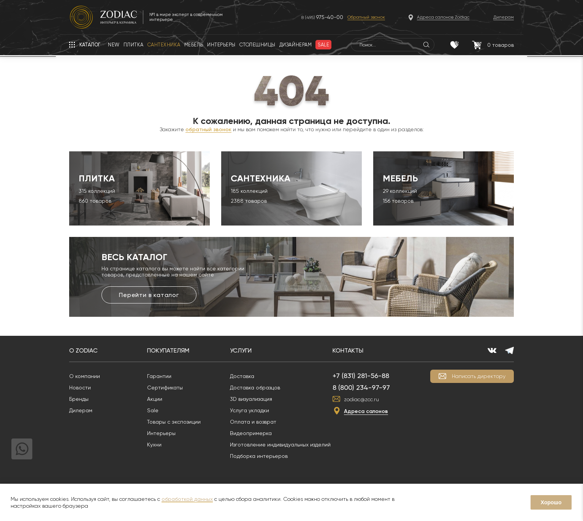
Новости (80, 387)
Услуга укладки (249, 410)
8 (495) (322, 17)
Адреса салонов (366, 411)
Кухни (154, 445)
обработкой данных (187, 499)
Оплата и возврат (253, 422)
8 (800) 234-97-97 (361, 387)
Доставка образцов (255, 387)
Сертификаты (165, 387)
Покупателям (168, 350)
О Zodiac (83, 350)
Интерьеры (161, 433)
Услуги (241, 350)
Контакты (348, 350)
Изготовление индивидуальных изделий (280, 445)
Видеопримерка (251, 433)
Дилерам (80, 410)
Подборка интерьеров (259, 456)
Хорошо (550, 502)
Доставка (242, 376)
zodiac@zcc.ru (361, 399)
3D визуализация (251, 399)
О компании (84, 376)
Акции (154, 399)
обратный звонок (208, 129)
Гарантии (159, 376)
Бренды (79, 399)
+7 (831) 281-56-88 (361, 376)
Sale (152, 410)
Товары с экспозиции (174, 422)
